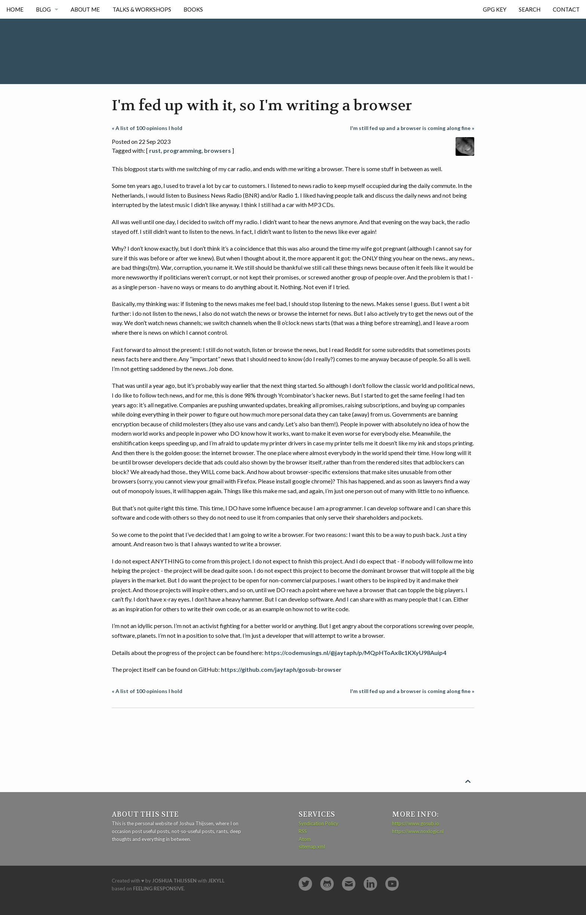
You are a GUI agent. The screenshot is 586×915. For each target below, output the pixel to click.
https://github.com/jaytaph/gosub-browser (281, 669)
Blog (43, 9)
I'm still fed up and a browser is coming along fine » (412, 128)
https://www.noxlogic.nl (418, 831)
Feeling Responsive (158, 888)
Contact (566, 9)
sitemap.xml (312, 847)
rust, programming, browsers (190, 150)
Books (193, 9)
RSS (303, 831)
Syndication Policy (318, 823)
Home (15, 9)
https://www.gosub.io (415, 823)
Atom (305, 839)
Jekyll (216, 881)
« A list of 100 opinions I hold (147, 128)
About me (85, 9)
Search (529, 9)
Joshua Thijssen (174, 881)
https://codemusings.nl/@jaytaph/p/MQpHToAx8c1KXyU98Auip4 (355, 652)
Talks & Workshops (141, 9)
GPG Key (494, 9)
